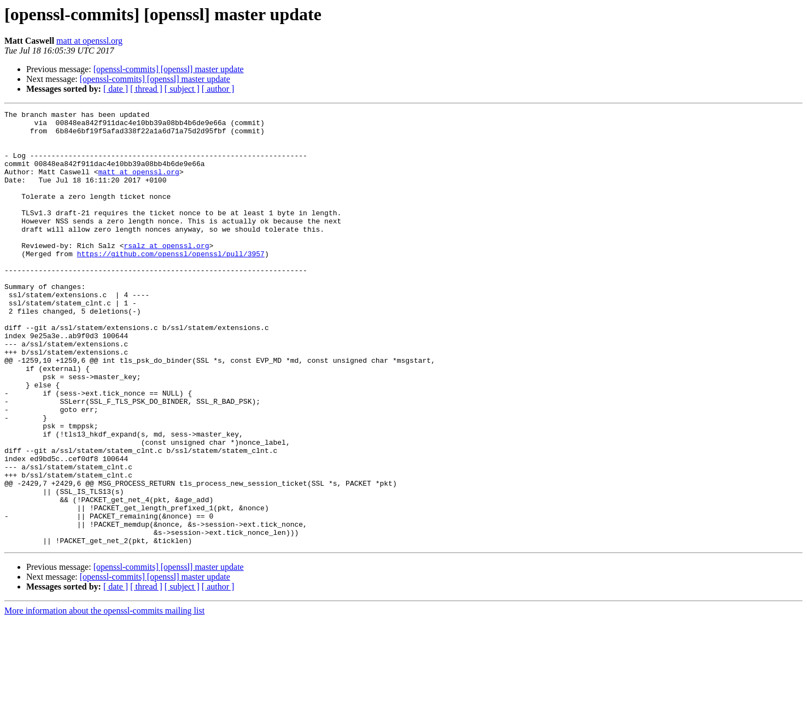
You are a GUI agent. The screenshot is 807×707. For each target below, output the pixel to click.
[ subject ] (182, 88)
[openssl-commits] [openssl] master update (168, 69)
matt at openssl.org (89, 40)
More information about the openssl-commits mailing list (104, 697)
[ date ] (115, 88)
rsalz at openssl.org (166, 273)
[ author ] (218, 88)
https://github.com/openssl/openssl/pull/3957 (171, 283)
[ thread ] (146, 88)
